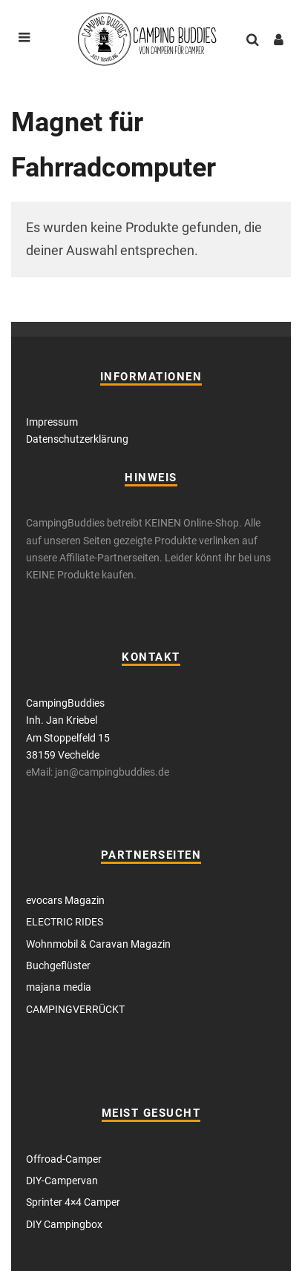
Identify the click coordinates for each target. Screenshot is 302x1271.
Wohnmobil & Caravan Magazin (98, 944)
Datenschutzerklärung (77, 439)
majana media (58, 987)
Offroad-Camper (64, 1159)
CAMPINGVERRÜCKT (75, 1009)
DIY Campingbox (64, 1224)
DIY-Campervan (62, 1180)
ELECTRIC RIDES (64, 922)
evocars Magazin (65, 900)
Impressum (52, 422)
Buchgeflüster (58, 965)
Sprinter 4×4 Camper (73, 1202)
